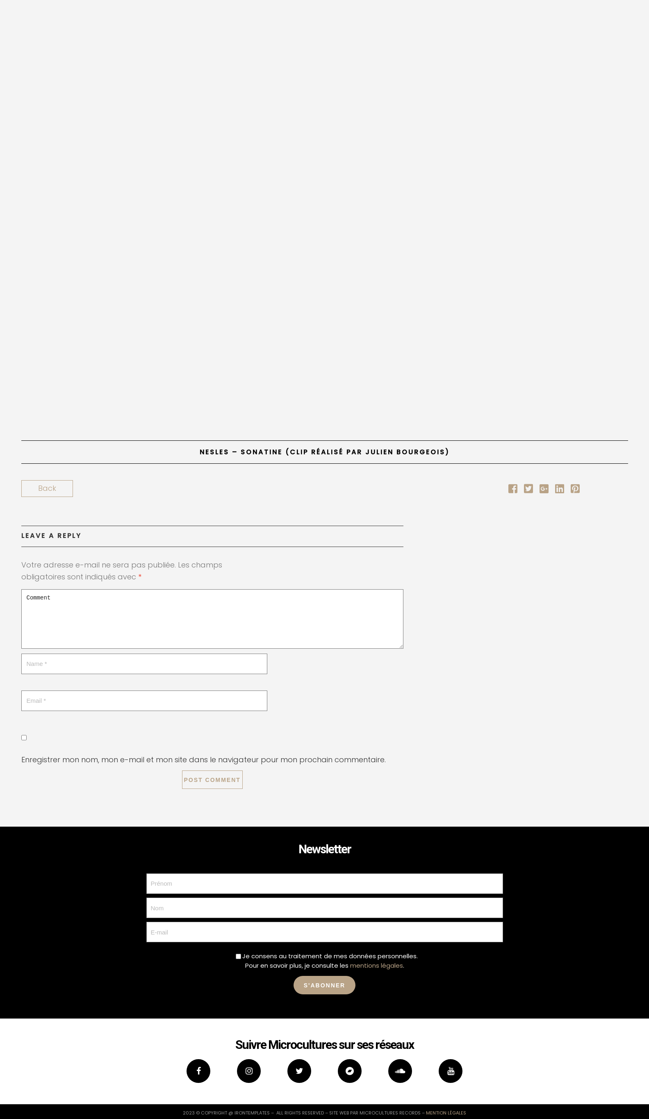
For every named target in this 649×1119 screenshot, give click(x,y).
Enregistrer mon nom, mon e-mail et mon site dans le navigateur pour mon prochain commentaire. (203, 759)
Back (47, 488)
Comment (212, 619)
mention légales (446, 1113)
